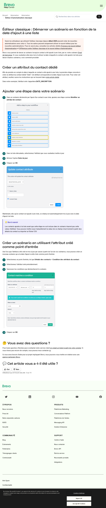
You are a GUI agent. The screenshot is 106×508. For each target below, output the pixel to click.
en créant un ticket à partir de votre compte (65, 348)
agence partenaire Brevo (11, 357)
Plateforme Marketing (61, 409)
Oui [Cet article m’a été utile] (8, 369)
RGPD (4, 422)
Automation (15, 15)
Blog (4, 440)
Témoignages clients (9, 453)
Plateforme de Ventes (61, 418)
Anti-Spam (6, 480)
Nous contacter (59, 444)
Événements (6, 444)
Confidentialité (7, 485)
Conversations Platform (62, 413)
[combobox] (79, 16)
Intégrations (58, 462)
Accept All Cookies (79, 503)
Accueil (5, 15)
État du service (59, 453)
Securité (5, 427)
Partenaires (6, 449)
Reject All (79, 498)
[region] (53, 498)
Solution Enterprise (60, 427)
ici (50, 350)
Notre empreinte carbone (11, 418)
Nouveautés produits (61, 458)
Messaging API (59, 422)
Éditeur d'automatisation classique (18, 18)
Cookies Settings (78, 493)
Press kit (5, 413)
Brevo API (57, 449)
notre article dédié (52, 77)
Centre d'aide (59, 440)
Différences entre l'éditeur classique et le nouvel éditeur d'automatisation (45, 48)
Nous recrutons (7, 409)
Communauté (6, 458)
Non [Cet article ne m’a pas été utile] (17, 369)
